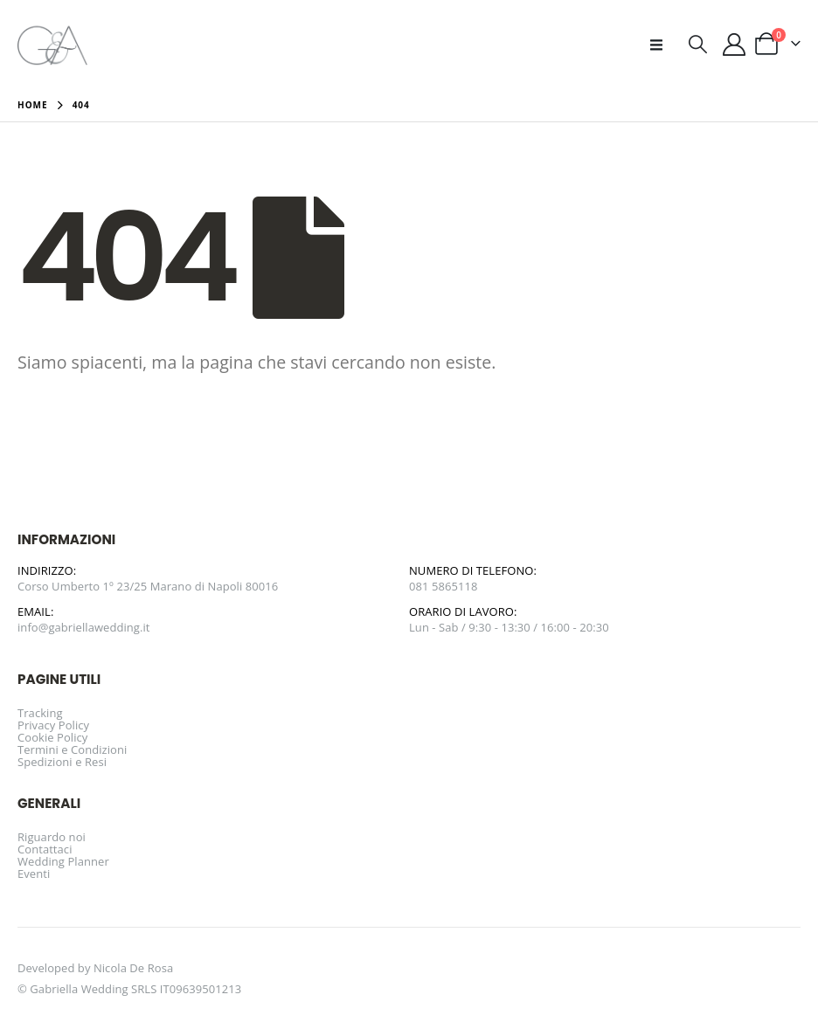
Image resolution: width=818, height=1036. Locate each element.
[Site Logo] (52, 44)
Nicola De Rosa (133, 968)
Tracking (40, 713)
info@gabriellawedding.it (83, 627)
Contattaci (45, 849)
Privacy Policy (53, 725)
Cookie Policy (52, 737)
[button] (661, 44)
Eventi (33, 873)
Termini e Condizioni (72, 749)
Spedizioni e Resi (62, 762)
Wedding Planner (63, 861)
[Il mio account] (734, 44)
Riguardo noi (51, 837)
